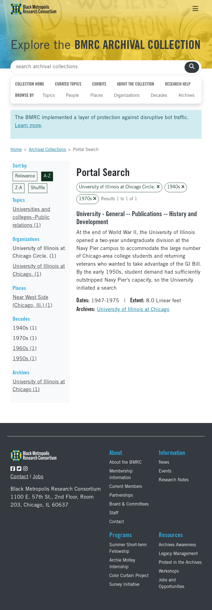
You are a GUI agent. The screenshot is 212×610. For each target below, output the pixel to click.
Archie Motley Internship (122, 563)
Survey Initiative (124, 584)
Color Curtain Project (129, 576)
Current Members (125, 487)
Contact (19, 477)
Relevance (25, 176)
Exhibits (99, 84)
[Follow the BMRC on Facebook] (12, 469)
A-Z (47, 176)
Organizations (127, 96)
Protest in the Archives (180, 562)
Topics (49, 96)
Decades (159, 96)
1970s (87, 199)
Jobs (38, 477)
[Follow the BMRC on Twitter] (19, 469)
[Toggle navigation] (195, 9)
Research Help (178, 84)
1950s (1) (25, 359)
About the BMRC (125, 462)
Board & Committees (129, 504)
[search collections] (192, 67)
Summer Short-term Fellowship (128, 548)
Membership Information (121, 474)
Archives (186, 96)
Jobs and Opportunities (171, 583)
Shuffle (38, 188)
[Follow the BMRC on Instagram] (25, 469)
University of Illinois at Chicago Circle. (119, 187)
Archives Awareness (177, 545)
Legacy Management (178, 554)
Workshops (169, 571)
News (164, 462)
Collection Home (29, 84)
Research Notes (174, 480)
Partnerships (121, 495)
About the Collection (135, 84)
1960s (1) (25, 348)
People (72, 96)
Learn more (28, 125)
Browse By (24, 96)
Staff (113, 513)
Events (165, 471)
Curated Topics (68, 84)
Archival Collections (47, 150)
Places (96, 96)
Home (16, 150)
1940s (176, 187)
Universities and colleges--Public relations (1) (31, 217)
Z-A (18, 188)
